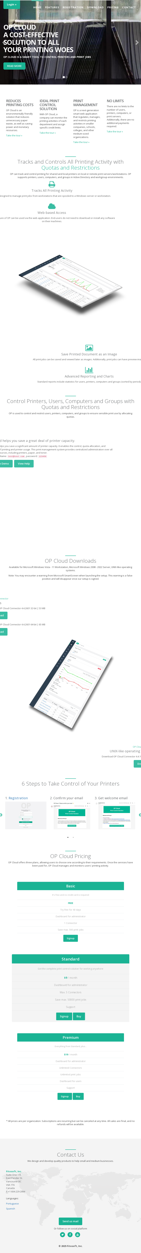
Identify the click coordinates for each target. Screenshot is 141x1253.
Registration (73, 7)
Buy (73, 998)
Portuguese (12, 1203)
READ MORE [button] (14, 66)
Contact (129, 7)
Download (95, 7)
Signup (70, 922)
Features (52, 7)
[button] (4, 42)
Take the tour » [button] (14, 135)
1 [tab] (68, 837)
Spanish (10, 1208)
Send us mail (70, 1221)
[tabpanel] (25, 813)
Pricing (113, 7)
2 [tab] (73, 837)
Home (37, 7)
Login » (11, 4)
